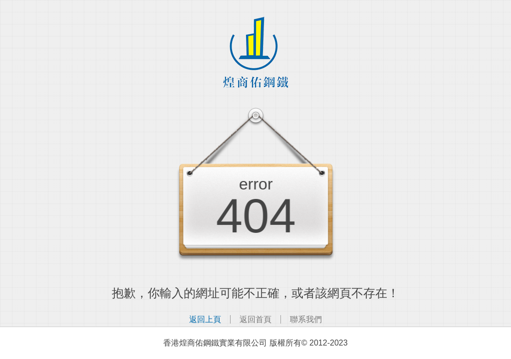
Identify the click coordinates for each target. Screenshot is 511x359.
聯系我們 (306, 319)
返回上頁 (205, 319)
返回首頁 (255, 319)
